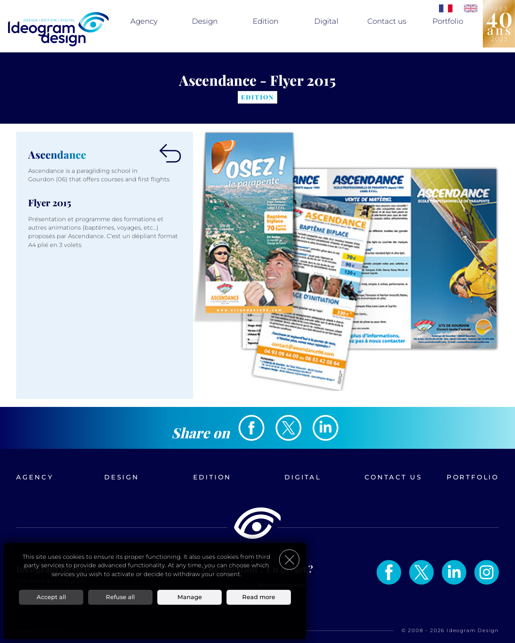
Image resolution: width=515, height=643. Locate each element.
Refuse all (120, 596)
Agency (144, 21)
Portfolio (448, 21)
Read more (258, 596)
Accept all (51, 596)
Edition (265, 21)
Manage (189, 596)
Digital (326, 21)
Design (205, 21)
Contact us (386, 21)
